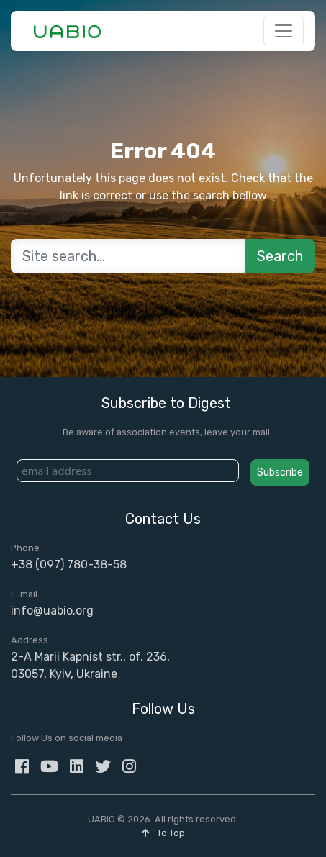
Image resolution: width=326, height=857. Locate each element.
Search (280, 256)
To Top (163, 832)
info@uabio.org (52, 610)
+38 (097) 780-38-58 (69, 564)
